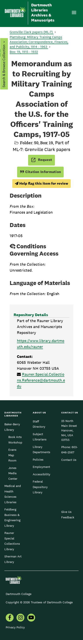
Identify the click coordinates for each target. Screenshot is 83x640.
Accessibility (41, 474)
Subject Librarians (40, 436)
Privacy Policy (15, 627)
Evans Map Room (12, 455)
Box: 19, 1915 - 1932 (24, 52)
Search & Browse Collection (3, 66)
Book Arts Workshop (15, 439)
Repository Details (31, 314)
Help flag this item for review (41, 183)
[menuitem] (10, 618)
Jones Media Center (12, 473)
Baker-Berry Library (12, 426)
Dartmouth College (18, 594)
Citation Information (40, 171)
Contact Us (68, 460)
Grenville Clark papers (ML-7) (32, 32)
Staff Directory (39, 424)
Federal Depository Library (40, 487)
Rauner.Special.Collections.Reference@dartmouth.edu (41, 380)
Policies (38, 460)
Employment (41, 467)
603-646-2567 (69, 449)
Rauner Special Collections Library (12, 541)
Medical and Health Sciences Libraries (12, 494)
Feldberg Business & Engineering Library (12, 517)
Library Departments (41, 449)
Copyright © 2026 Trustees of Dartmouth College (39, 602)
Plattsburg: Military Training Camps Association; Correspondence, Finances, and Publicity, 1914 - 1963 (39, 42)
